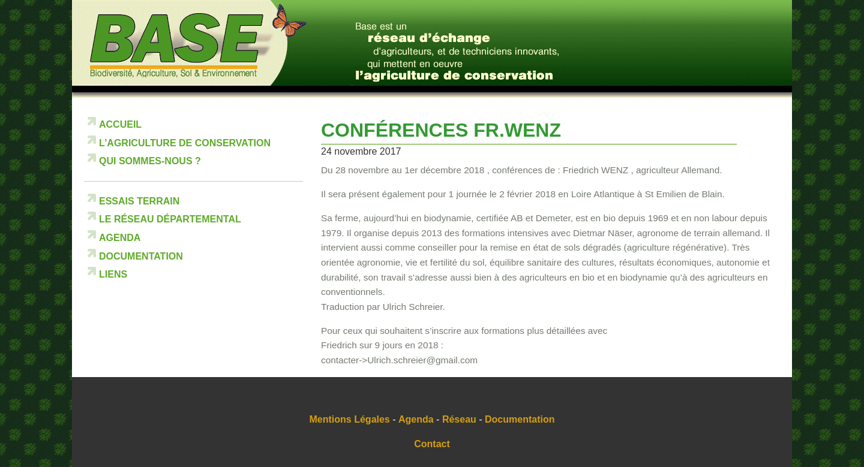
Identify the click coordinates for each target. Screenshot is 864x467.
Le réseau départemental (170, 219)
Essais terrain (139, 201)
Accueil (120, 124)
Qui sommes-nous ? (150, 161)
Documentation (141, 256)
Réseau (459, 419)
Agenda (119, 238)
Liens (113, 274)
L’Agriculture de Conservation (185, 143)
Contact (432, 444)
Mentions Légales (350, 419)
